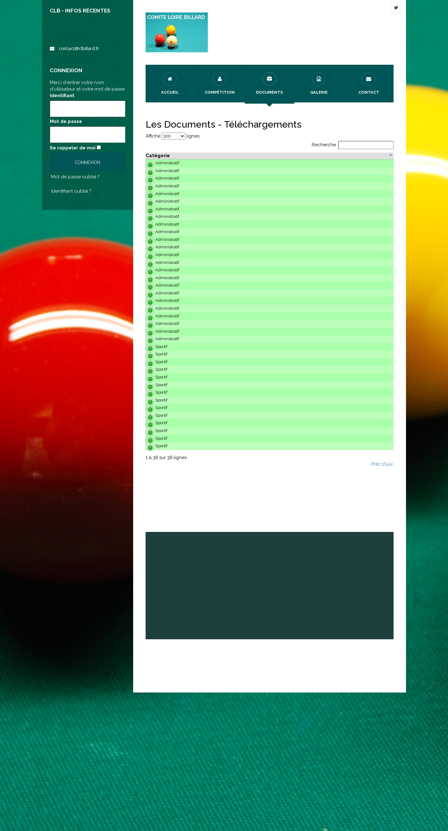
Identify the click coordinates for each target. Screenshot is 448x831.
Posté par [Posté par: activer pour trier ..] (306, 155)
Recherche (353, 145)
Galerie (319, 83)
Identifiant (62, 95)
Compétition (220, 83)
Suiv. (389, 603)
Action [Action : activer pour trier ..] (373, 155)
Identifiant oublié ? (71, 191)
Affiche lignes (172, 136)
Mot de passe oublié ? (75, 177)
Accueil (170, 83)
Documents (269, 83)
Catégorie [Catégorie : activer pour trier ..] (158, 155)
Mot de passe (66, 121)
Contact (368, 83)
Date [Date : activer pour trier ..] (333, 155)
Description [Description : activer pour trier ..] (193, 155)
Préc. (376, 603)
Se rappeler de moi (73, 148)
